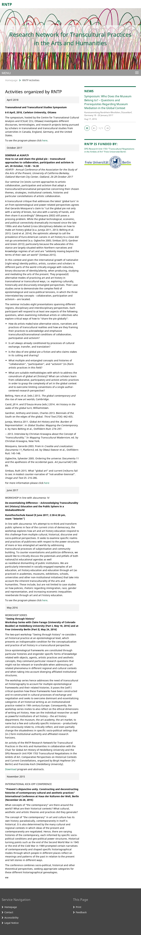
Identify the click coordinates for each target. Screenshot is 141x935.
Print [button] (78, 907)
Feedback (81, 912)
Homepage (11, 80)
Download (11, 769)
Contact (8, 912)
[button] (87, 128)
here (44, 140)
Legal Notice (11, 922)
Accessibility (11, 917)
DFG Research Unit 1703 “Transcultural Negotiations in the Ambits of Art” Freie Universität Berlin (109, 150)
